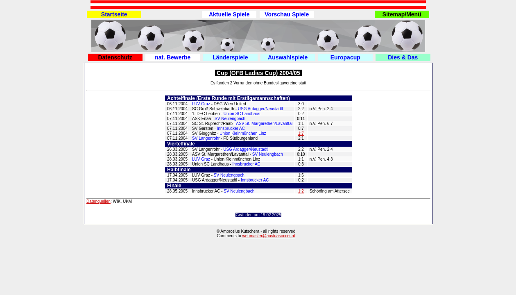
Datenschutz (115, 57)
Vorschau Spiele (287, 14)
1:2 (301, 191)
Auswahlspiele (288, 57)
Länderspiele (230, 57)
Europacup (345, 57)
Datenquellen (98, 201)
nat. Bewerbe (172, 57)
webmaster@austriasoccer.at (268, 236)
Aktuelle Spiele (229, 14)
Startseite (114, 14)
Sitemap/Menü (401, 14)
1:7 (301, 133)
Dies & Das (403, 57)
